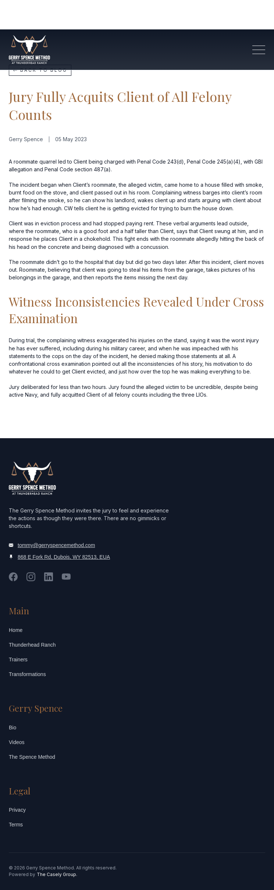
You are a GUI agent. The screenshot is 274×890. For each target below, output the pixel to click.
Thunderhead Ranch (32, 645)
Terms (16, 825)
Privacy (17, 810)
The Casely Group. (57, 874)
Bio (12, 727)
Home (15, 630)
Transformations (27, 674)
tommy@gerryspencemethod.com (56, 545)
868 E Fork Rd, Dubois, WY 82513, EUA (64, 557)
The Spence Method (32, 757)
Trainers (18, 659)
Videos (17, 742)
